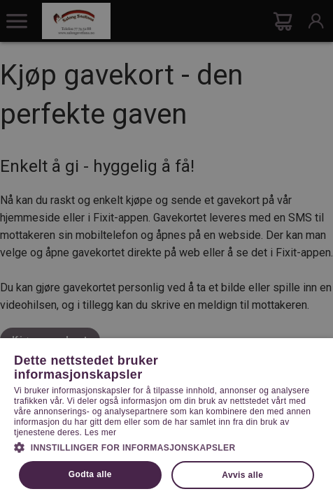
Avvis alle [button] (242, 475)
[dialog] (166, 251)
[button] (166, 446)
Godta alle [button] (90, 474)
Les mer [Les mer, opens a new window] (100, 432)
